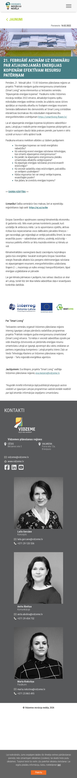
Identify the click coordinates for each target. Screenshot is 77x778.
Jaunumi (16, 19)
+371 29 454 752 (25, 618)
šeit (59, 765)
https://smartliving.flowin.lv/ (52, 116)
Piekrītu (38, 772)
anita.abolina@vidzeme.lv (30, 614)
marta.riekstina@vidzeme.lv (31, 689)
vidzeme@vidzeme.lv (18, 457)
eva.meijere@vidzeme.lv (47, 373)
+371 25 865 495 (25, 693)
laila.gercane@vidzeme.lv (30, 539)
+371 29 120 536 (25, 543)
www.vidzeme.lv (16, 461)
